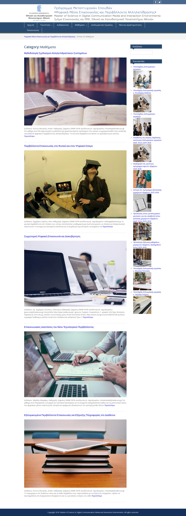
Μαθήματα (79, 25)
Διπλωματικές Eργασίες (102, 25)
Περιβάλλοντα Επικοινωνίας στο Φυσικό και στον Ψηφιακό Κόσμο (58, 145)
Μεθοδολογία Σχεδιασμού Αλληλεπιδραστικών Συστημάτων (55, 53)
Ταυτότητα (45, 25)
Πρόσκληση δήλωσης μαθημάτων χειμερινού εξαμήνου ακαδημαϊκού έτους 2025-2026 (147, 244)
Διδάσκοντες (63, 25)
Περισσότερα (29, 136)
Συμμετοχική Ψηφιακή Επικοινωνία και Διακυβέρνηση (52, 236)
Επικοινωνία (33, 30)
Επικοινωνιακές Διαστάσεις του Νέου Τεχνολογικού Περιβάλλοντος (59, 326)
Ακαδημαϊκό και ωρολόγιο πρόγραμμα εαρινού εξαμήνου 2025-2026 (145, 166)
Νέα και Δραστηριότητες (130, 25)
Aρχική (30, 25)
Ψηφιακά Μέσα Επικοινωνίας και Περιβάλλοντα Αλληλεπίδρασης (49, 36)
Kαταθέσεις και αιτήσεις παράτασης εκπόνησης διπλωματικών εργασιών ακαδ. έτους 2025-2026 (147, 140)
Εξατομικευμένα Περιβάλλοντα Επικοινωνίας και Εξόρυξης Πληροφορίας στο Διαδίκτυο (69, 415)
